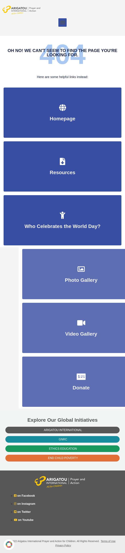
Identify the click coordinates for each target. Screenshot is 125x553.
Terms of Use (108, 541)
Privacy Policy (63, 545)
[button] (62, 22)
